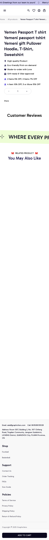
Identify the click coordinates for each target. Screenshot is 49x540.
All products (13, 46)
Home (2, 46)
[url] (7, 477)
